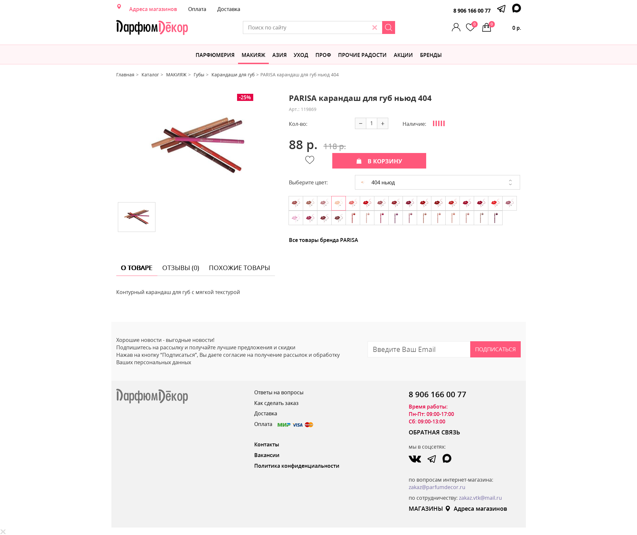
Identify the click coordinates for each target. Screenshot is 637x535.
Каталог (150, 74)
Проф (323, 55)
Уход (301, 55)
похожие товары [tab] (239, 267)
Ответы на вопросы (278, 392)
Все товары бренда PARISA (323, 240)
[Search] (388, 27)
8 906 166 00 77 (472, 10)
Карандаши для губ (233, 74)
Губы (199, 74)
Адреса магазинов (153, 9)
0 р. (505, 26)
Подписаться (495, 349)
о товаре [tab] (137, 267)
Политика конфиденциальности (296, 465)
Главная (125, 74)
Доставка (228, 9)
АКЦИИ (403, 55)
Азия (279, 55)
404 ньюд (377, 182)
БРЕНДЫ (431, 55)
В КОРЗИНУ (379, 161)
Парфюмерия (215, 55)
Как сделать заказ (276, 403)
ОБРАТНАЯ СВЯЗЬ (434, 432)
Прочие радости (362, 55)
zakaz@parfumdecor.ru (437, 487)
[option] (197, 145)
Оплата (197, 9)
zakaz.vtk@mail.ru (480, 497)
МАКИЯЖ (253, 55)
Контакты (266, 444)
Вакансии (266, 455)
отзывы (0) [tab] (180, 267)
